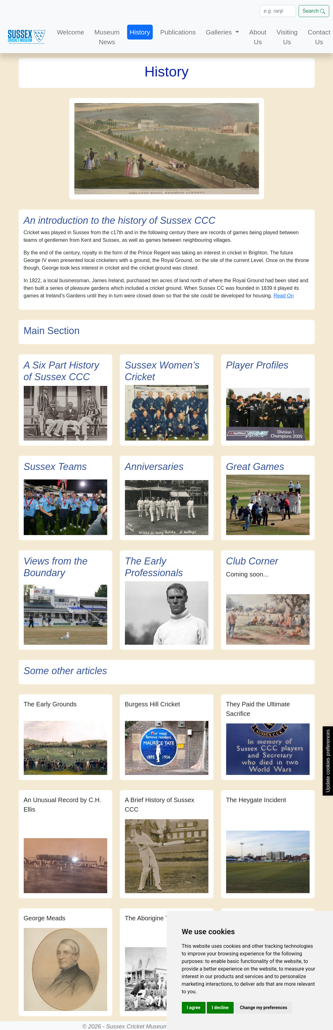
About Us (257, 37)
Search (314, 11)
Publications (178, 32)
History (140, 32)
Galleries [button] (220, 32)
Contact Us (319, 37)
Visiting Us (287, 37)
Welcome (70, 32)
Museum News (107, 37)
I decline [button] (220, 1007)
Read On (284, 295)
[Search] (278, 11)
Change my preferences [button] (263, 1007)
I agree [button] (193, 1007)
